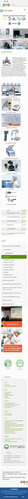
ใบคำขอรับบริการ (8, 413)
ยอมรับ (23, 497)
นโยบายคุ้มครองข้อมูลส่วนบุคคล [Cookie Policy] (11, 497)
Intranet (26, 484)
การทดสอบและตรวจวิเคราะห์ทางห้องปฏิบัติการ (13, 420)
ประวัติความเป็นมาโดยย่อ (9, 403)
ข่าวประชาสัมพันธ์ (8, 392)
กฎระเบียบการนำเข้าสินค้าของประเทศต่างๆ (13, 439)
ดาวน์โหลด (24, 213)
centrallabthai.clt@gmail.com (7, 234)
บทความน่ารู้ (6, 385)
